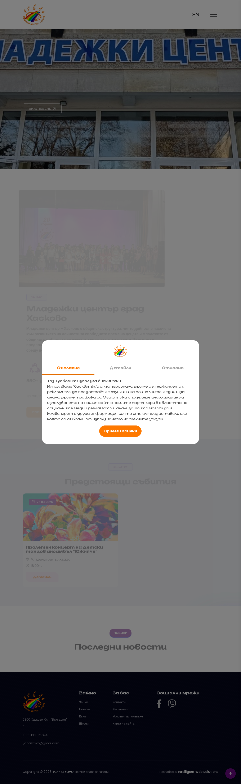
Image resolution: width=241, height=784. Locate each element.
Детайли (120, 368)
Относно (173, 368)
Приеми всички (120, 431)
